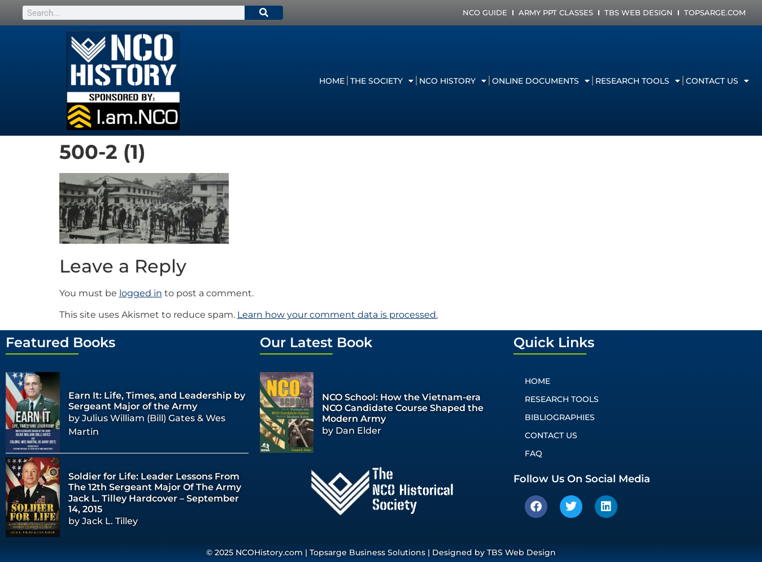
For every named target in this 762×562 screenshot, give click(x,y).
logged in (140, 293)
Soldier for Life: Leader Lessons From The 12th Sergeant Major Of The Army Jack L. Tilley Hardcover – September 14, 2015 (154, 493)
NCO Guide (485, 12)
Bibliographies (560, 417)
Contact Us (717, 80)
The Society (381, 80)
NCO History (452, 80)
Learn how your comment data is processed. (337, 314)
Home (332, 81)
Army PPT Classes (556, 12)
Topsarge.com (715, 12)
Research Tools (637, 80)
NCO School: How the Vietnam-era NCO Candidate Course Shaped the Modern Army (403, 408)
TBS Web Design (638, 12)
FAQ (533, 453)
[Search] (264, 13)
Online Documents (541, 80)
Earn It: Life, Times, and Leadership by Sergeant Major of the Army (156, 401)
